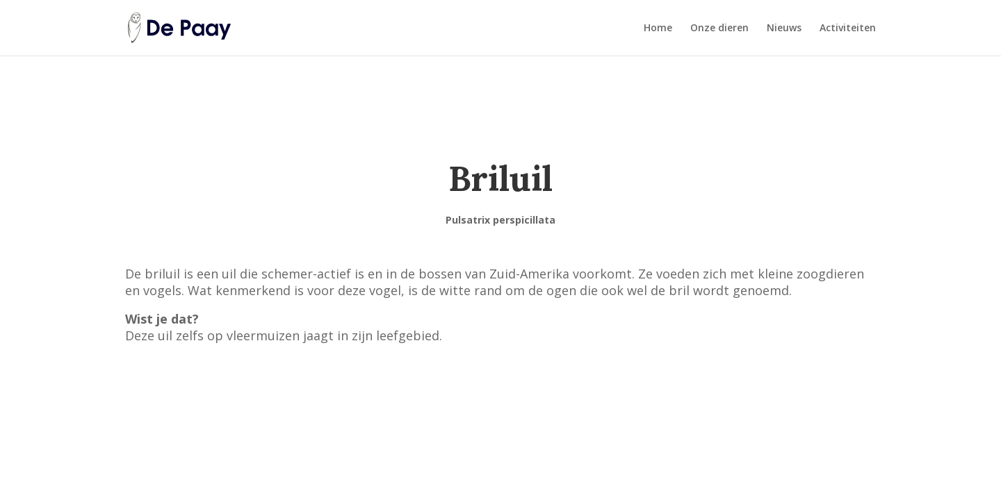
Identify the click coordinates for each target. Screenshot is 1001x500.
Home (658, 28)
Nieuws (784, 28)
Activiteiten (848, 28)
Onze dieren (719, 28)
